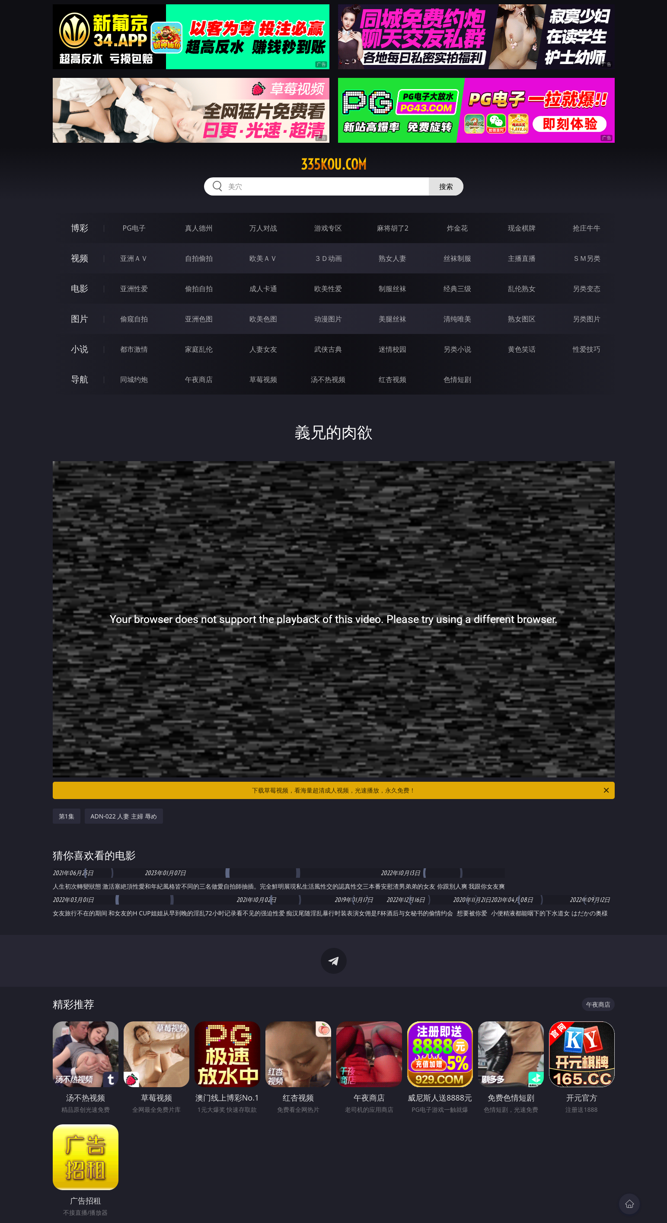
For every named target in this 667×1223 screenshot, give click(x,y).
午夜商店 (199, 379)
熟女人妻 (392, 258)
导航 (79, 379)
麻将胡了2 (392, 228)
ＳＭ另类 (586, 258)
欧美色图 (263, 319)
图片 (79, 318)
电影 (79, 288)
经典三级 (457, 288)
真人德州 (199, 228)
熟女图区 (522, 319)
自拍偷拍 (199, 258)
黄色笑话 (522, 349)
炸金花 (457, 228)
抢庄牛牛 (586, 228)
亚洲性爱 (134, 288)
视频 (79, 258)
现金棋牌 (522, 228)
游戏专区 (328, 228)
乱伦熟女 (522, 288)
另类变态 (586, 288)
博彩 (79, 228)
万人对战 (263, 228)
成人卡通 (263, 288)
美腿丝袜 (392, 319)
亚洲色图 (199, 319)
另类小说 (457, 349)
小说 (79, 349)
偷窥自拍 (134, 319)
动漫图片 (328, 319)
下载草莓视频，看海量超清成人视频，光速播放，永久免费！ (431, 790)
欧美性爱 (328, 288)
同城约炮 (134, 379)
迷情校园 (392, 349)
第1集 (66, 816)
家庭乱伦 (199, 349)
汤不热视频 (328, 379)
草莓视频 (263, 379)
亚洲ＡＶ (134, 258)
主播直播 (522, 258)
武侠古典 (328, 349)
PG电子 (134, 228)
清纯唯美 (457, 319)
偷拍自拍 (199, 288)
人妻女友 (263, 349)
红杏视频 (392, 379)
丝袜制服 (457, 258)
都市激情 (134, 349)
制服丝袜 (392, 288)
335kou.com (334, 164)
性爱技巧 (586, 349)
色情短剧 (457, 379)
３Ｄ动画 (328, 258)
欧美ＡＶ (263, 258)
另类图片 (586, 319)
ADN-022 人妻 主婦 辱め (124, 816)
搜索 (446, 186)
